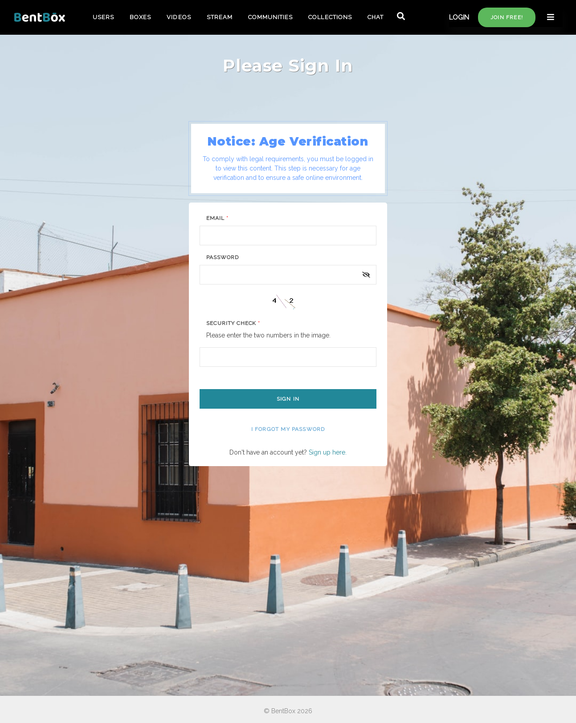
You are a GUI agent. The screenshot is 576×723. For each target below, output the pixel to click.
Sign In (288, 399)
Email (217, 218)
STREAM (220, 17)
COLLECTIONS (329, 17)
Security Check (233, 323)
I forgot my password (288, 429)
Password (222, 257)
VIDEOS (179, 17)
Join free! (506, 17)
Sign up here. (328, 452)
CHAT (376, 17)
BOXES (140, 17)
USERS (103, 17)
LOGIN (459, 17)
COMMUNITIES (270, 17)
